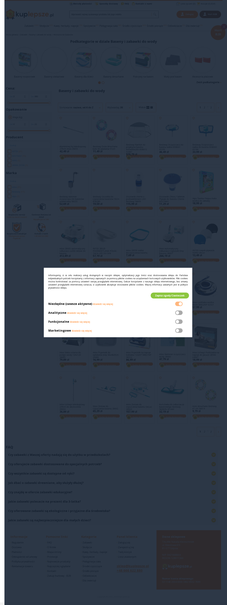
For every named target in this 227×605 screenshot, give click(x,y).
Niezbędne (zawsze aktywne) (70, 305)
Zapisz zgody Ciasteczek (168, 295)
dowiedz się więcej (103, 305)
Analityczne (57, 314)
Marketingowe (59, 332)
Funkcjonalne (58, 323)
